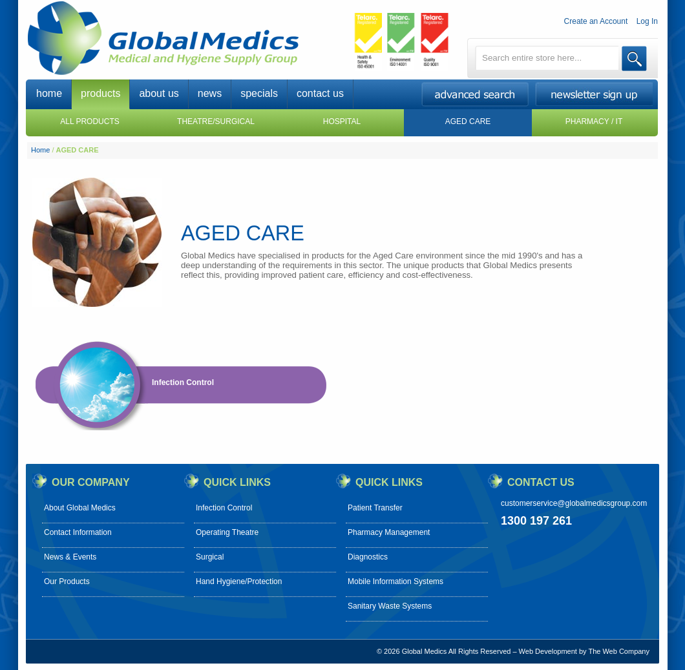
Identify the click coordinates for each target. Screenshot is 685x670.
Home (40, 150)
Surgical (210, 556)
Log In (647, 21)
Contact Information (78, 532)
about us (158, 93)
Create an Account (596, 21)
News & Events (70, 556)
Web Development (548, 651)
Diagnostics (368, 556)
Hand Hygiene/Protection (239, 581)
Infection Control (183, 382)
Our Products (67, 581)
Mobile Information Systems (395, 581)
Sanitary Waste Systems (390, 606)
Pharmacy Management (389, 532)
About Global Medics (80, 507)
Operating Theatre (227, 532)
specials (259, 93)
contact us (320, 93)
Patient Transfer (375, 507)
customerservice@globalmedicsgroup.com (574, 503)
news (210, 93)
